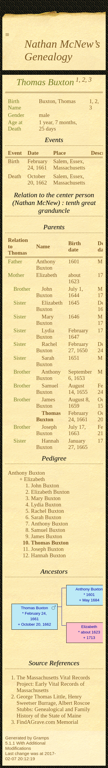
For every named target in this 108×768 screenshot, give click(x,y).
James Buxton (45, 402)
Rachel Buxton (46, 347)
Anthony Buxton (45, 264)
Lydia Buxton (45, 333)
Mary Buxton (45, 320)
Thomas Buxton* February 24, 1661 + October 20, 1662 (34, 616)
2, (84, 79)
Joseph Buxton (46, 430)
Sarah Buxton (45, 361)
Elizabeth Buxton (49, 306)
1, (77, 79)
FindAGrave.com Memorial (47, 722)
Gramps (41, 737)
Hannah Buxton (47, 444)
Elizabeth (46, 275)
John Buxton (44, 292)
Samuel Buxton (47, 389)
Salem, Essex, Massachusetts (69, 164)
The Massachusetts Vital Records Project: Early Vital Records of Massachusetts (53, 683)
